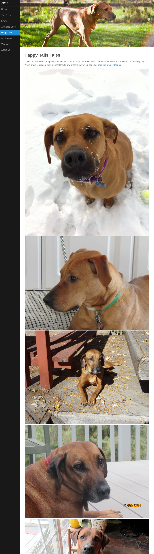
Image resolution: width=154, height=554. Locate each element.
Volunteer (6, 44)
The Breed (6, 15)
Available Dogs (8, 27)
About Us (5, 50)
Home (4, 9)
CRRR (4, 3)
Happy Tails (6, 32)
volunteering (115, 65)
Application (6, 38)
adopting (102, 65)
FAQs (4, 21)
